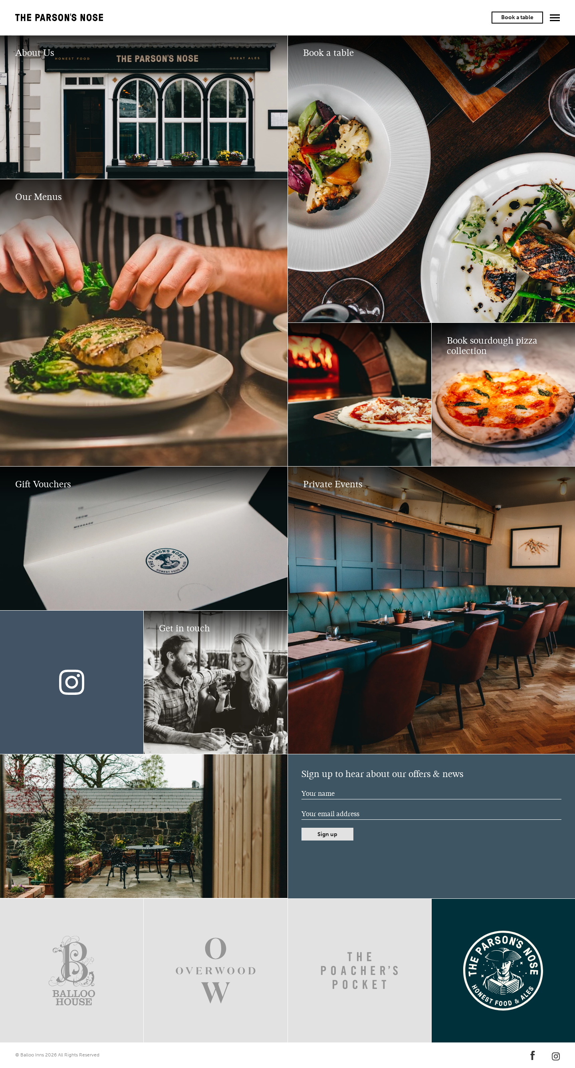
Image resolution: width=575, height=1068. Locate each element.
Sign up (327, 834)
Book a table (517, 17)
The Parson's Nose (59, 18)
